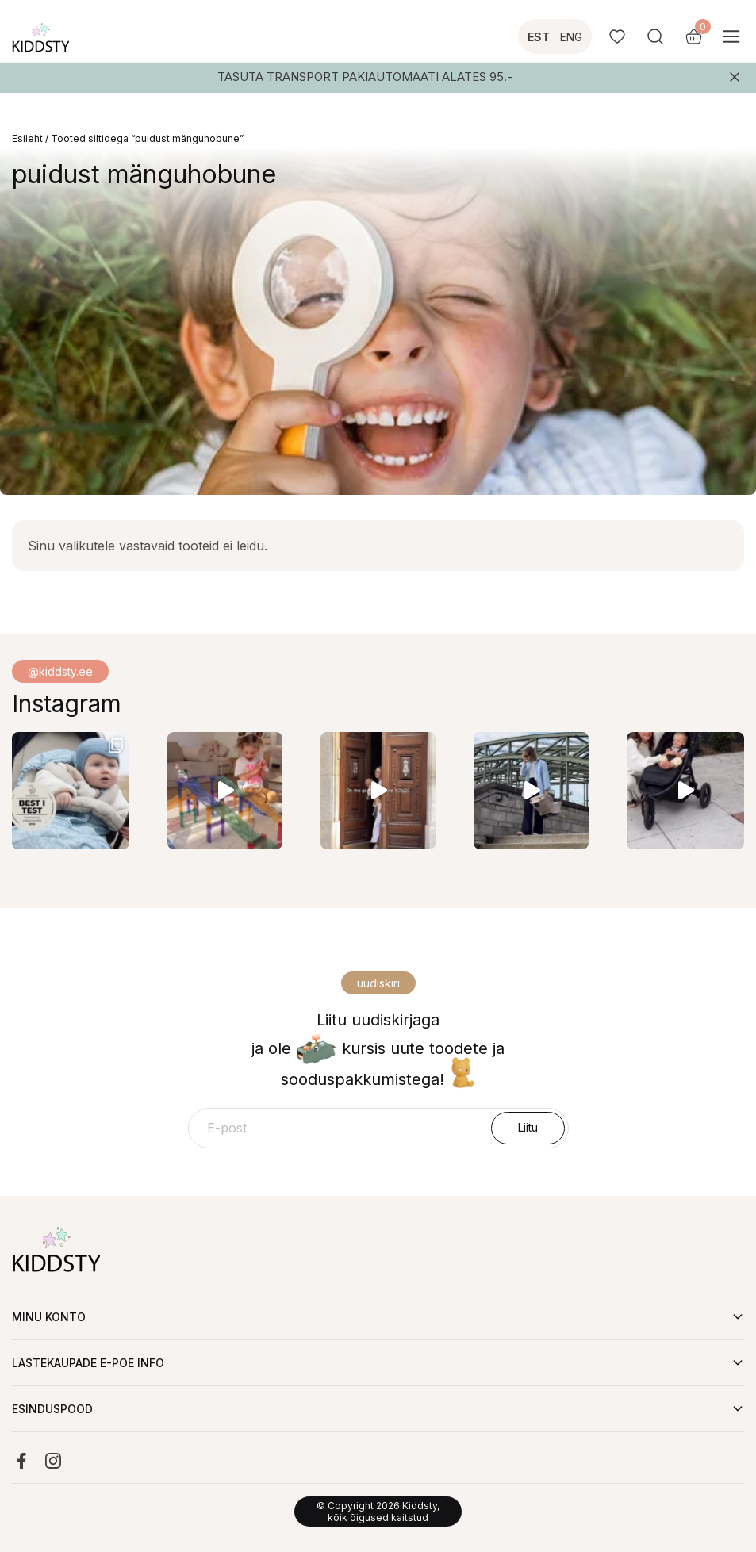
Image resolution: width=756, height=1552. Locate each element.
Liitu (528, 1127)
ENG (571, 37)
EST (539, 37)
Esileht (27, 138)
